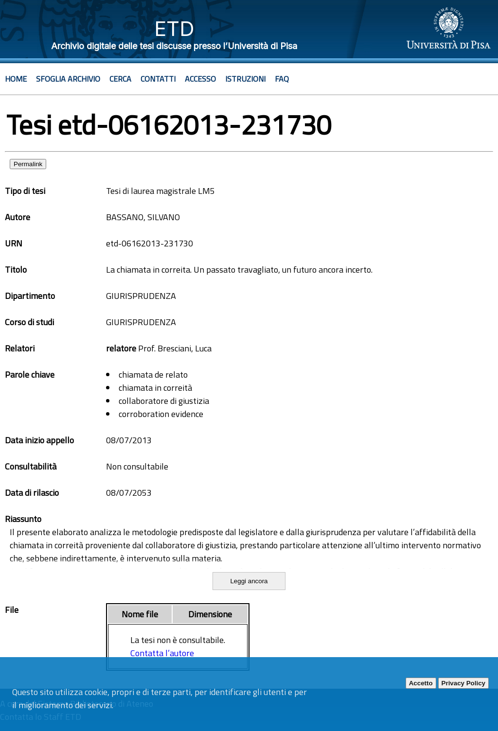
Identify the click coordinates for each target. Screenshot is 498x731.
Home (16, 79)
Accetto (421, 683)
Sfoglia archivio (68, 79)
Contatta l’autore (162, 653)
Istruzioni (245, 79)
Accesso (200, 79)
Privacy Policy (463, 683)
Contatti (158, 79)
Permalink (28, 164)
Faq (282, 79)
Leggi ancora (248, 581)
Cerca (120, 79)
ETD (174, 28)
